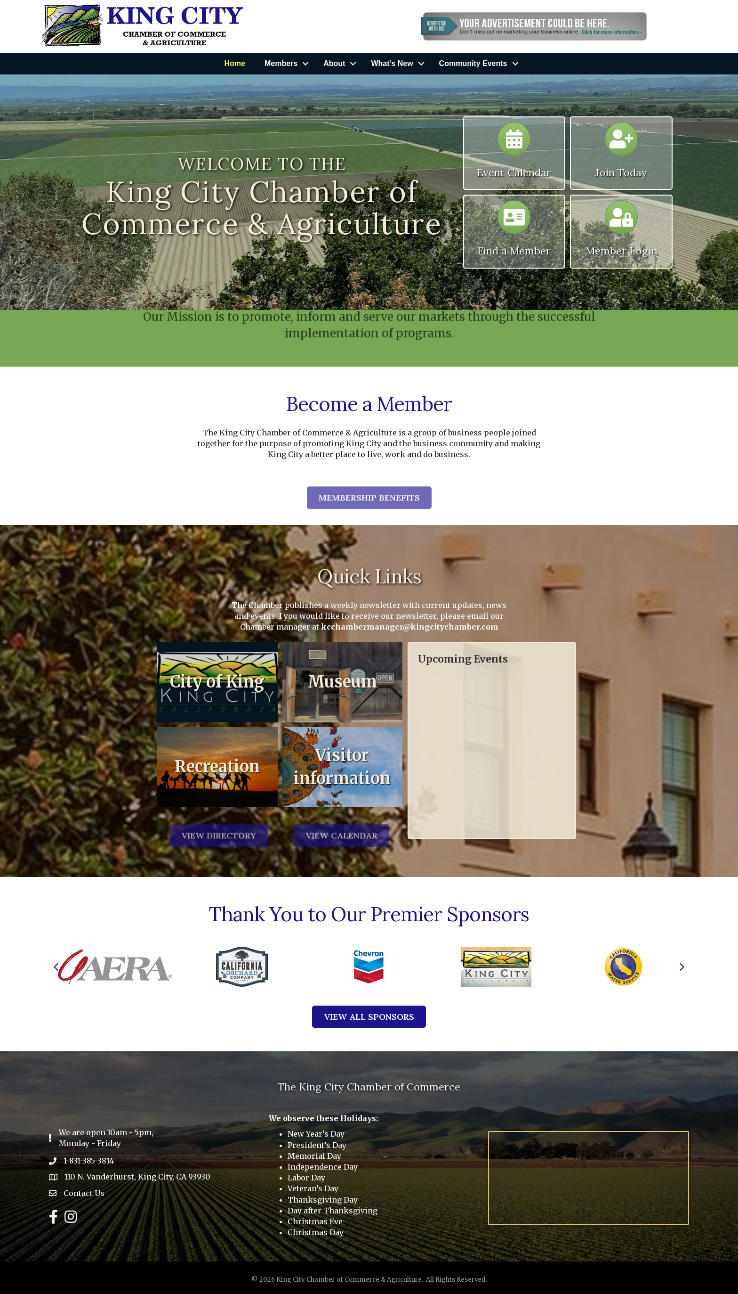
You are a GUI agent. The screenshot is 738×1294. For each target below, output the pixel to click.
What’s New (392, 63)
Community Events (473, 63)
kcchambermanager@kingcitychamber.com (409, 626)
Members (281, 63)
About (334, 63)
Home (234, 63)
